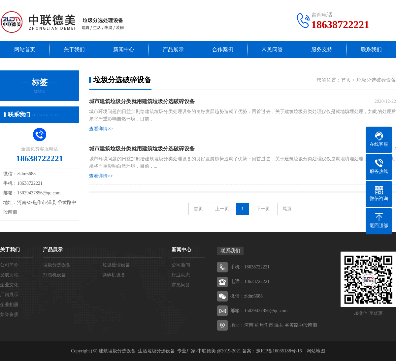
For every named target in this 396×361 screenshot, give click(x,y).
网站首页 (24, 49)
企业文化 (9, 284)
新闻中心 (123, 49)
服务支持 (321, 49)
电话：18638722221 (250, 281)
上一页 (222, 208)
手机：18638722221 (250, 266)
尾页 (287, 208)
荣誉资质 (9, 314)
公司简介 (9, 264)
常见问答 (272, 49)
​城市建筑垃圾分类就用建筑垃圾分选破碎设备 (142, 101)
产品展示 (173, 49)
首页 (346, 80)
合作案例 (222, 49)
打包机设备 (54, 274)
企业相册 (9, 304)
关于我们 (74, 49)
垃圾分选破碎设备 (376, 80)
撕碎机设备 (113, 274)
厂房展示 (9, 294)
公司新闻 (181, 264)
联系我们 (371, 49)
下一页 (263, 208)
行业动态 (181, 274)
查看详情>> (101, 128)
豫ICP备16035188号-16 (279, 350)
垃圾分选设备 (57, 264)
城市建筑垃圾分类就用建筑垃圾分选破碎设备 (142, 148)
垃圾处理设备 (116, 264)
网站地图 (316, 350)
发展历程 (9, 274)
